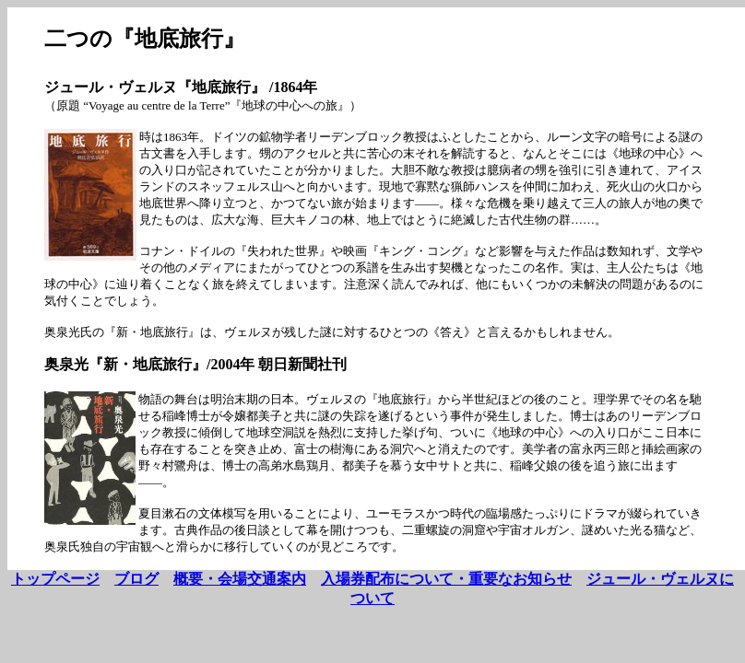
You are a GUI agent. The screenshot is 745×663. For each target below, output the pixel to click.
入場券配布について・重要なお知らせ (446, 579)
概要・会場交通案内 (239, 579)
